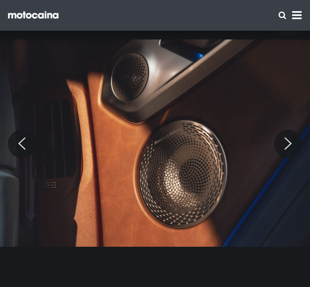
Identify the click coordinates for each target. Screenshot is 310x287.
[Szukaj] (282, 15)
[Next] (288, 144)
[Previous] (22, 144)
